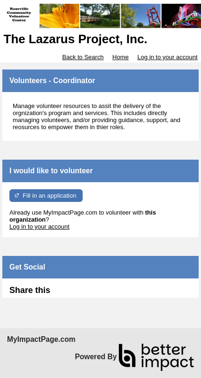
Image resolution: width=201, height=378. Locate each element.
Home (120, 57)
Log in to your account (168, 57)
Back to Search (82, 57)
